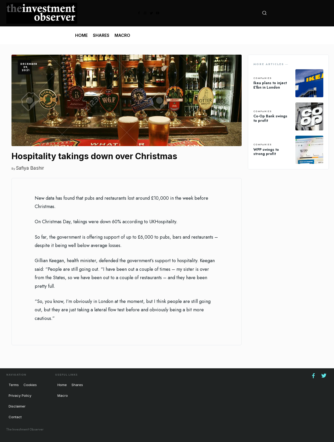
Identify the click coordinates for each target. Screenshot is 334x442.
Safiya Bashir (30, 168)
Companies (262, 78)
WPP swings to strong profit (266, 152)
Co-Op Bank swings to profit (270, 118)
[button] (264, 12)
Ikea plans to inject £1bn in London (270, 85)
